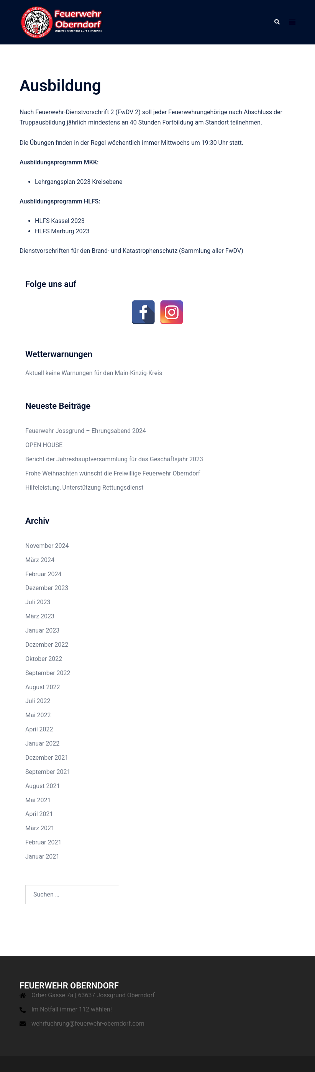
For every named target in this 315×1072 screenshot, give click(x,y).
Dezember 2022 (46, 644)
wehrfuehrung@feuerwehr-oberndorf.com (87, 1023)
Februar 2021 (43, 842)
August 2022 (42, 687)
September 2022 (48, 673)
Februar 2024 (43, 574)
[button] (277, 22)
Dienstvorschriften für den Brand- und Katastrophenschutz (98, 250)
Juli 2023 (37, 602)
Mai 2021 (38, 800)
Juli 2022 (37, 701)
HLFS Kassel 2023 (60, 221)
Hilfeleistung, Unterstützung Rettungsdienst (84, 487)
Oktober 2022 (43, 658)
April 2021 (39, 814)
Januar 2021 (42, 856)
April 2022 (39, 729)
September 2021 (48, 771)
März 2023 (39, 616)
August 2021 (42, 786)
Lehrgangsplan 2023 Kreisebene (79, 181)
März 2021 (39, 828)
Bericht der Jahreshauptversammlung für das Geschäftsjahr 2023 (114, 459)
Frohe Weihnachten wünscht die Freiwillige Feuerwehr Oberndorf (112, 473)
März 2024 (39, 560)
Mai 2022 (38, 715)
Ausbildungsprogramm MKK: (59, 162)
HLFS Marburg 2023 (62, 231)
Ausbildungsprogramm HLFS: (60, 201)
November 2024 (47, 545)
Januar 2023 (42, 630)
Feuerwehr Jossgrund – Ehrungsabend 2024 (85, 430)
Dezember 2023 (46, 588)
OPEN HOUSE (43, 445)
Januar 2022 (42, 743)
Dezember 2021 (46, 757)
